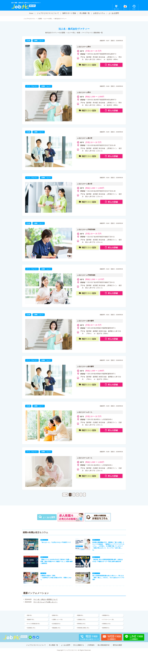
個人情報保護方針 (104, 645)
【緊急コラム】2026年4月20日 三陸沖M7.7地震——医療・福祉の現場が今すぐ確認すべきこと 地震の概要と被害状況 (56, 561)
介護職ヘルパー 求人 (57, 619)
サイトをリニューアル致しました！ (45, 602)
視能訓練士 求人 (56, 628)
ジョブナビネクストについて (48, 13)
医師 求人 (29, 615)
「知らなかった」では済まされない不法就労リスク (55, 542)
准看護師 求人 (105, 615)
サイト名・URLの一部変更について (45, 599)
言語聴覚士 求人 (31, 628)
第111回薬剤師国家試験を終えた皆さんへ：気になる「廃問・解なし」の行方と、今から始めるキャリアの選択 (108, 577)
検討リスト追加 (89, 65)
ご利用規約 (90, 645)
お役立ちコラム (99, 13)
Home (31, 13)
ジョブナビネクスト (29, 18)
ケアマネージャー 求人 (108, 619)
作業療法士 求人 (106, 623)
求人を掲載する (78, 645)
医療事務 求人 (105, 628)
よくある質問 (114, 13)
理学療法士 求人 (81, 623)
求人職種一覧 (84, 13)
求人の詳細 (113, 65)
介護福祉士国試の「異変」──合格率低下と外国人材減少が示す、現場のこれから (55, 577)
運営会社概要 (117, 645)
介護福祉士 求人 (81, 619)
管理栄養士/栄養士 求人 (83, 628)
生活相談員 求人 (56, 623)
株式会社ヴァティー (60, 18)
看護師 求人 (80, 615)
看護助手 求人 (30, 619)
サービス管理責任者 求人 (33, 623)
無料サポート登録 (69, 13)
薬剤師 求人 (55, 615)
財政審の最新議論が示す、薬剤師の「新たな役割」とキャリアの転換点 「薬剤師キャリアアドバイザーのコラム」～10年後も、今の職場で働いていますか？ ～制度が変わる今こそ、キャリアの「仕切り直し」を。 (108, 546)
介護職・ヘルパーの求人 (45, 18)
